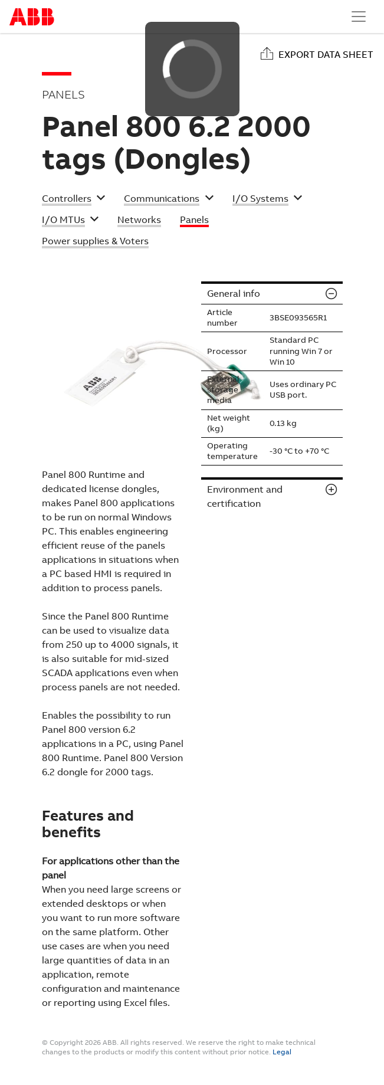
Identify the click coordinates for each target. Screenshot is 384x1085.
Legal (282, 1052)
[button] (74, 200)
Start (31, 16)
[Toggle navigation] (359, 16)
